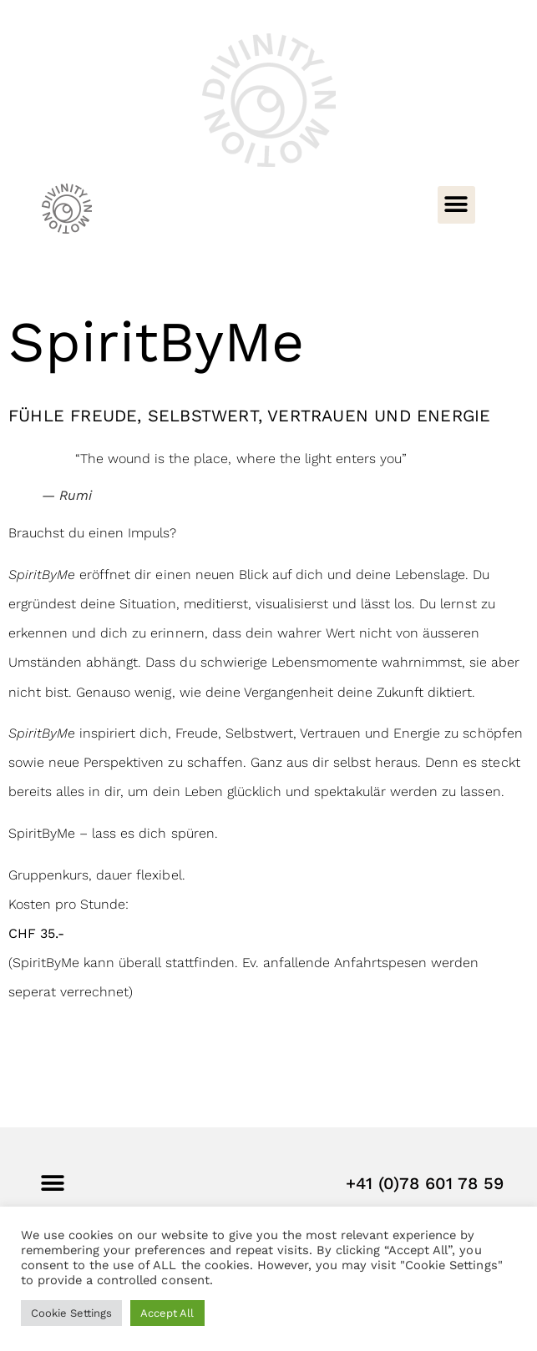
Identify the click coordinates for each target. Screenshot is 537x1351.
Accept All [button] (167, 1313)
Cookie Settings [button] (71, 1313)
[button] (456, 205)
